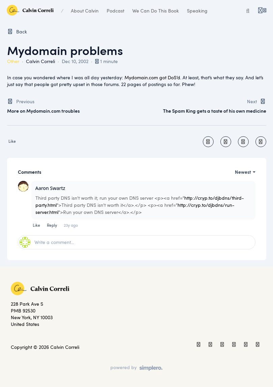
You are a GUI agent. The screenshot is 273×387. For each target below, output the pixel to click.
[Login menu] (262, 10)
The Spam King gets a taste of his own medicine (214, 111)
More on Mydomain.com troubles (43, 111)
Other (13, 61)
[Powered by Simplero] (136, 368)
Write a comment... (47, 242)
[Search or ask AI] (248, 10)
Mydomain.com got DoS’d (152, 77)
